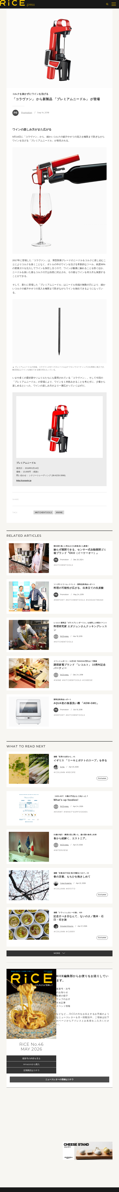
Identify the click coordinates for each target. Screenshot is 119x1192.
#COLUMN (59, 772)
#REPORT (59, 600)
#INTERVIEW (61, 850)
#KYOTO (70, 888)
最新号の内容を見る (31, 1058)
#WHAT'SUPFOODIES (76, 812)
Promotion (22, 113)
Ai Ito (59, 767)
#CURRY (70, 931)
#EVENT (58, 812)
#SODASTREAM (94, 600)
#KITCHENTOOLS (43, 512)
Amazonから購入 (31, 1064)
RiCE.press (61, 636)
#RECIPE (70, 772)
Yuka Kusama (63, 883)
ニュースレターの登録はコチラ (59, 1079)
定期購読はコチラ (31, 1070)
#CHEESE (87, 680)
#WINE (59, 512)
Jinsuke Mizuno (64, 926)
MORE (59, 953)
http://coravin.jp (23, 480)
